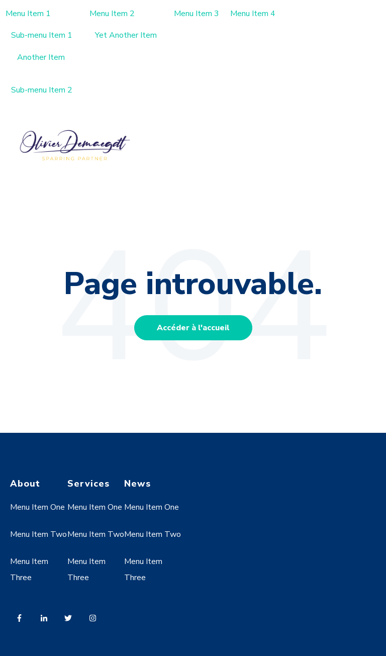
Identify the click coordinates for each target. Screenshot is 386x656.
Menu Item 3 (196, 13)
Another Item (41, 57)
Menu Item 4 (252, 13)
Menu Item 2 (112, 13)
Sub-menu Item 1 (41, 35)
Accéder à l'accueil (193, 327)
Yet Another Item (126, 35)
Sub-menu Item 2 (41, 90)
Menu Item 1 (28, 13)
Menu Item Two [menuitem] (38, 534)
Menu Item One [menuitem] (37, 507)
